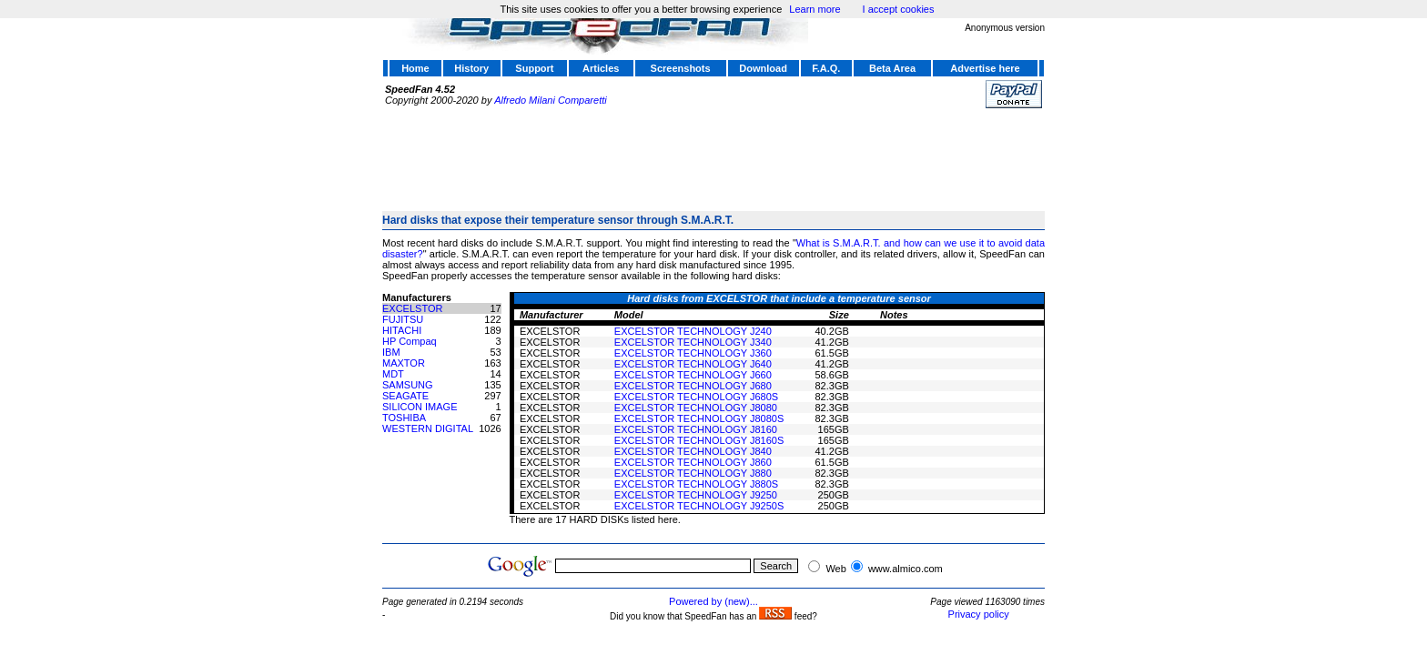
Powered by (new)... (713, 601)
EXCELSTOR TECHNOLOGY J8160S (699, 440)
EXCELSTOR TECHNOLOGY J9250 (695, 494)
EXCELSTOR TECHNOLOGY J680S (696, 396)
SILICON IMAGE (420, 406)
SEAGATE (405, 395)
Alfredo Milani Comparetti (550, 100)
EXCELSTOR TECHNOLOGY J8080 (695, 407)
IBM (391, 352)
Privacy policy (978, 614)
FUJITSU (402, 319)
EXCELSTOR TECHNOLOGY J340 (693, 342)
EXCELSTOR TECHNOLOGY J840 (693, 451)
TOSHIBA (404, 417)
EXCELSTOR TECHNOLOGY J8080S (699, 418)
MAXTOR (403, 363)
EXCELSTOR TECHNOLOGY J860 (693, 462)
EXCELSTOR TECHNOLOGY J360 (693, 353)
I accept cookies (899, 9)
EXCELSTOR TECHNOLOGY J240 (693, 331)
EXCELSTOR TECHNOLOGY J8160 (695, 429)
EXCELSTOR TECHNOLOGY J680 (693, 385)
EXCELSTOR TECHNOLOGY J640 (693, 363)
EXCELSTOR (412, 308)
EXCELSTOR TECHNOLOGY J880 (693, 473)
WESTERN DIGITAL (427, 428)
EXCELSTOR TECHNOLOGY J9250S (699, 505)
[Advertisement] (713, 152)
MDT (393, 373)
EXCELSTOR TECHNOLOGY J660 (693, 374)
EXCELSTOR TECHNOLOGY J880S (696, 484)
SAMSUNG (407, 384)
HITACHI (401, 330)
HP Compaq (409, 341)
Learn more (814, 9)
